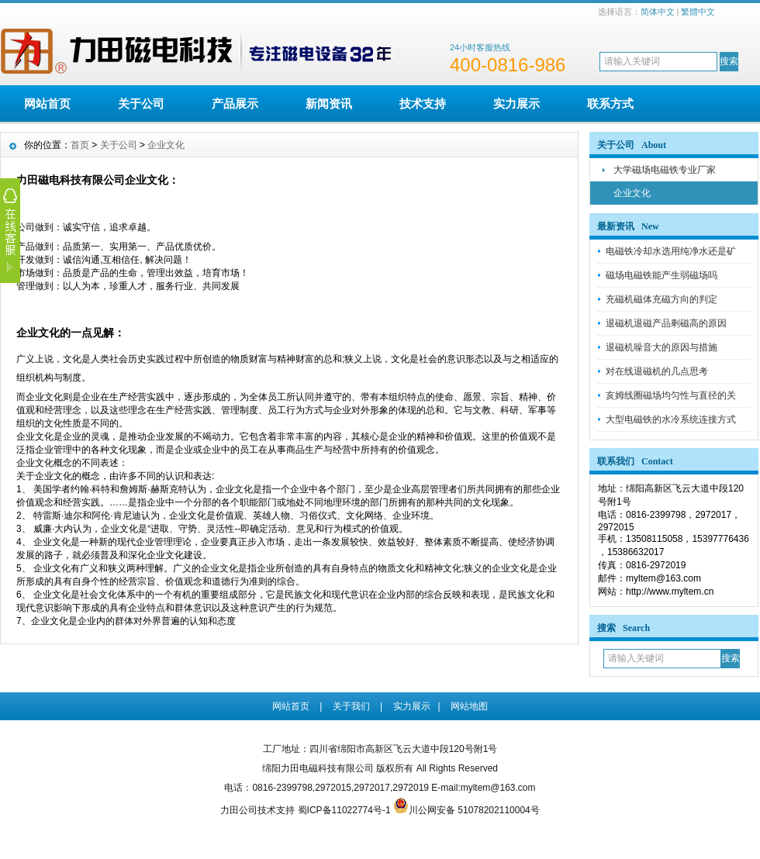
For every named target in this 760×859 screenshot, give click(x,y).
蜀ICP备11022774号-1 (344, 810)
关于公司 (141, 103)
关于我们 (351, 706)
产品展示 (235, 103)
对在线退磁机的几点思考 (657, 371)
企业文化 (632, 193)
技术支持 (422, 103)
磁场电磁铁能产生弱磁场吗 (661, 275)
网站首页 (47, 103)
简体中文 (658, 11)
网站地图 (469, 706)
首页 (80, 145)
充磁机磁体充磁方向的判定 (661, 299)
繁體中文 (698, 11)
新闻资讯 (329, 103)
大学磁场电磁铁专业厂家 (664, 169)
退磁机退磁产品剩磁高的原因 (666, 323)
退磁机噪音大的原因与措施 (661, 347)
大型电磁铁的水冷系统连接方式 (671, 419)
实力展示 (516, 103)
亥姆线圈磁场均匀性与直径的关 (671, 395)
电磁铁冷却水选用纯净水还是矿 (671, 251)
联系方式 (610, 103)
